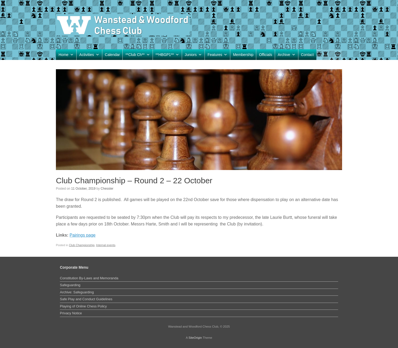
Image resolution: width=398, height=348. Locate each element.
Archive (286, 54)
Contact (307, 55)
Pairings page (83, 235)
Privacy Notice (71, 313)
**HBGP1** (167, 54)
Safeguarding (70, 285)
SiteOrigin (195, 337)
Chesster (107, 188)
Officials (265, 55)
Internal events (105, 245)
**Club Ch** (137, 54)
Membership (243, 55)
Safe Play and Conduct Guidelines (86, 299)
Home (66, 54)
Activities (89, 54)
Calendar (112, 55)
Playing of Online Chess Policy (83, 306)
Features (217, 54)
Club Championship (81, 245)
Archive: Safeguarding (77, 292)
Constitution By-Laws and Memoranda (89, 278)
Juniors (193, 54)
